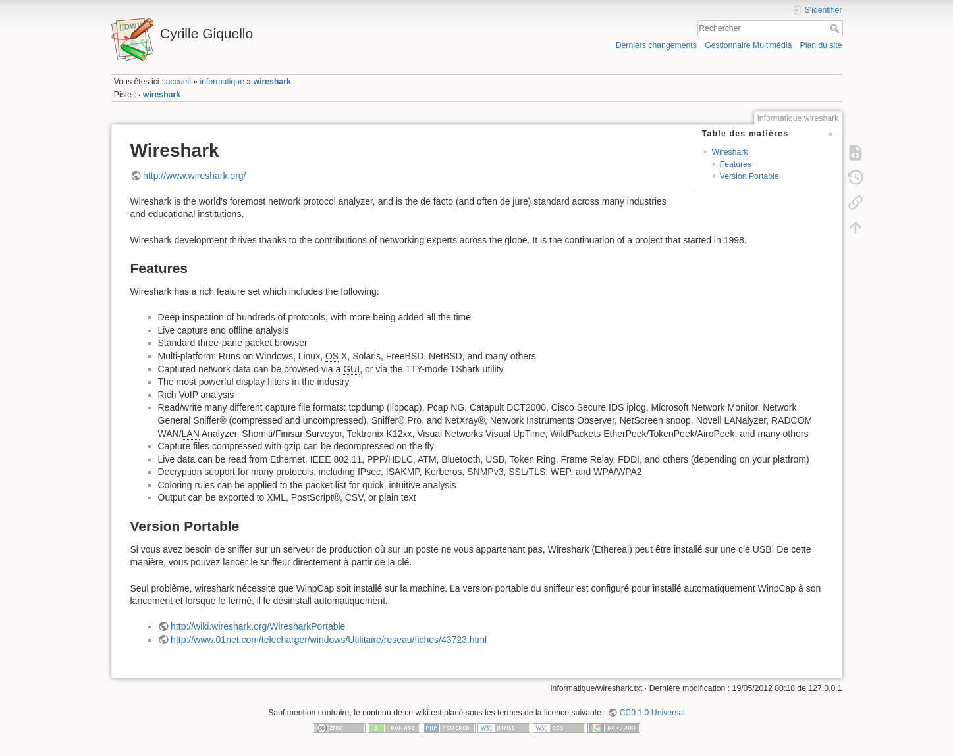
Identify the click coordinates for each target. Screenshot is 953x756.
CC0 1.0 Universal (651, 712)
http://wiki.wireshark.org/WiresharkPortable (258, 626)
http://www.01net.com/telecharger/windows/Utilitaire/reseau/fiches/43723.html (329, 639)
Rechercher (836, 28)
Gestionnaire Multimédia (748, 45)
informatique (222, 81)
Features (735, 164)
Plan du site (821, 45)
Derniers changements (656, 45)
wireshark (272, 81)
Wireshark (729, 152)
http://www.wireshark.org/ (194, 175)
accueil (178, 81)
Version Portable (749, 176)
